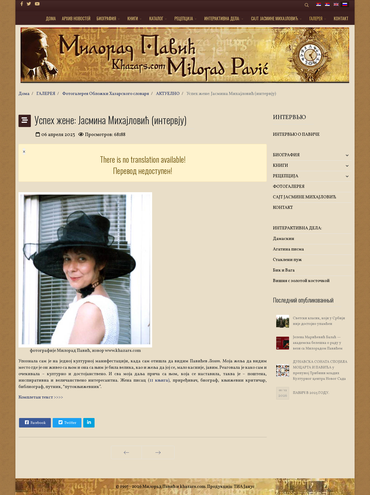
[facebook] (21, 4)
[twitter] (29, 4)
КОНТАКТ (341, 18)
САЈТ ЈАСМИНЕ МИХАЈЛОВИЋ (274, 18)
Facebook (35, 422)
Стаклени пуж (287, 260)
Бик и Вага (284, 270)
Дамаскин (283, 239)
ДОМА (51, 18)
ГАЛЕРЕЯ (315, 18)
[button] (338, 155)
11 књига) (159, 380)
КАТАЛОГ (156, 18)
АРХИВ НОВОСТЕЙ (76, 18)
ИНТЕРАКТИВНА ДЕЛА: (222, 18)
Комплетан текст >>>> (40, 397)
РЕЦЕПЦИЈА (183, 18)
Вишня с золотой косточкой (301, 281)
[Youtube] (37, 4)
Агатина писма (288, 249)
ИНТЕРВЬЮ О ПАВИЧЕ (296, 135)
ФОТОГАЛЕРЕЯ (288, 187)
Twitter (66, 422)
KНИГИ (132, 18)
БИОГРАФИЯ (106, 18)
